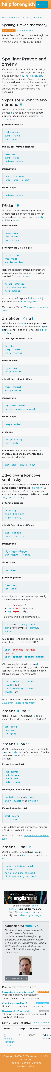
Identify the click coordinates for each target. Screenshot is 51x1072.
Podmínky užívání (20, 1063)
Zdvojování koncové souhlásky (19, 703)
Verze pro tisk (41, 1022)
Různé (25, 17)
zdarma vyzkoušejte (30, 915)
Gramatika (13, 17)
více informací (28, 912)
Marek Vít (31, 925)
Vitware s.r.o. (34, 1056)
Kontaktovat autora (16, 978)
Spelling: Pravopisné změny (10, 1041)
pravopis (37, 17)
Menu (42, 4)
